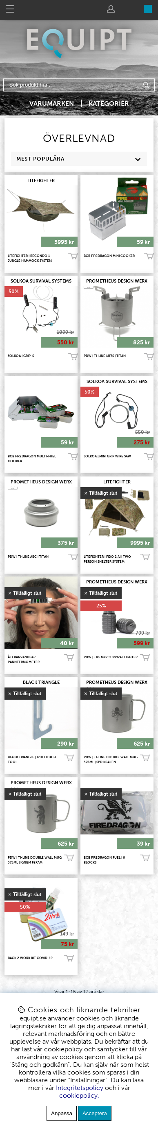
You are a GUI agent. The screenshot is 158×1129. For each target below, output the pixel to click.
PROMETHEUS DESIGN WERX (116, 281)
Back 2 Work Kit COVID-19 (30, 958)
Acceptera (94, 1113)
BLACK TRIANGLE (41, 682)
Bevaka (145, 557)
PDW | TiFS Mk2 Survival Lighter (111, 657)
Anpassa (61, 1113)
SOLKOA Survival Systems (41, 281)
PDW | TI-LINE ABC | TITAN (28, 557)
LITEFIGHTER (41, 180)
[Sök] (79, 85)
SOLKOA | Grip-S (21, 356)
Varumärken (51, 103)
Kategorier (109, 103)
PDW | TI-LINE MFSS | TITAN (105, 356)
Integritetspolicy (79, 1088)
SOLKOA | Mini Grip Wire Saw (107, 456)
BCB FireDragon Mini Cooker (109, 256)
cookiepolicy (78, 1095)
